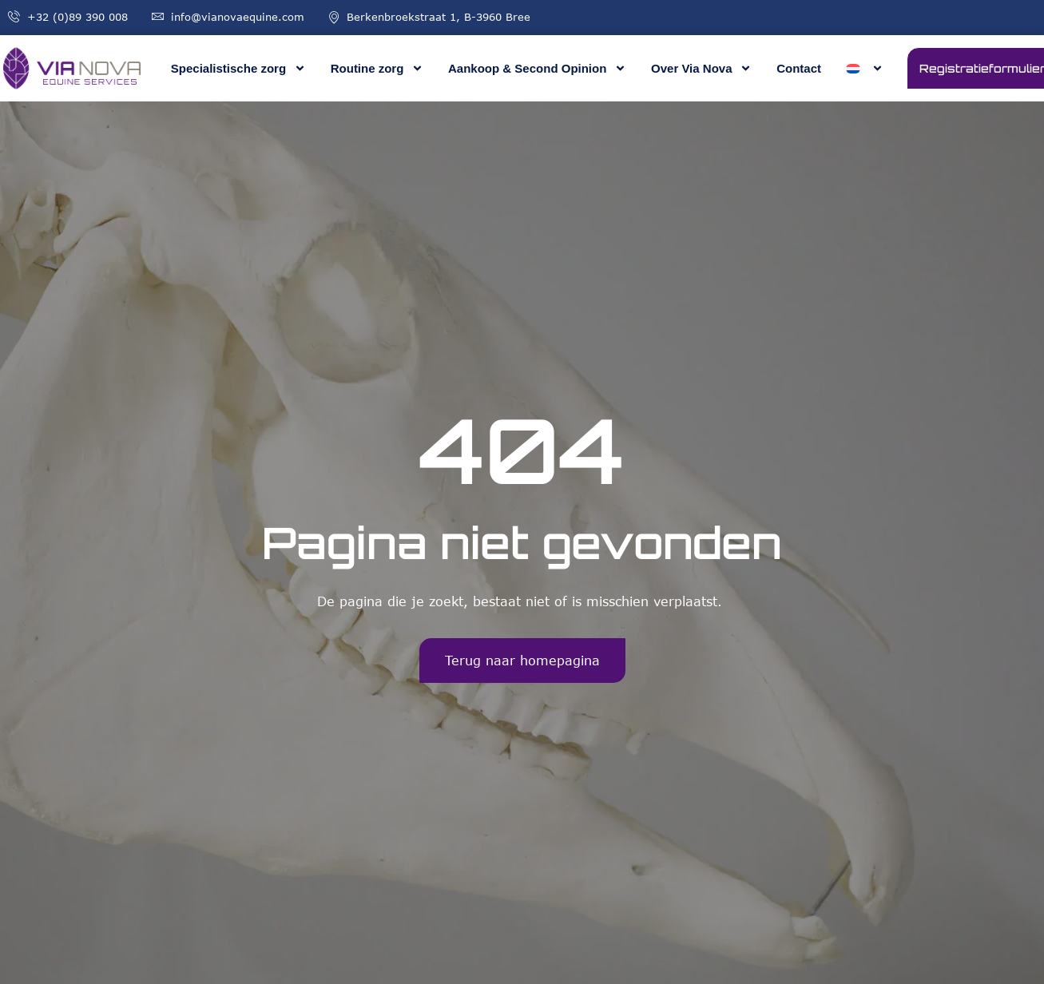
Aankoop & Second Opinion (537, 68)
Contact (798, 68)
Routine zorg (377, 68)
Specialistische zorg (238, 68)
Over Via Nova (701, 68)
